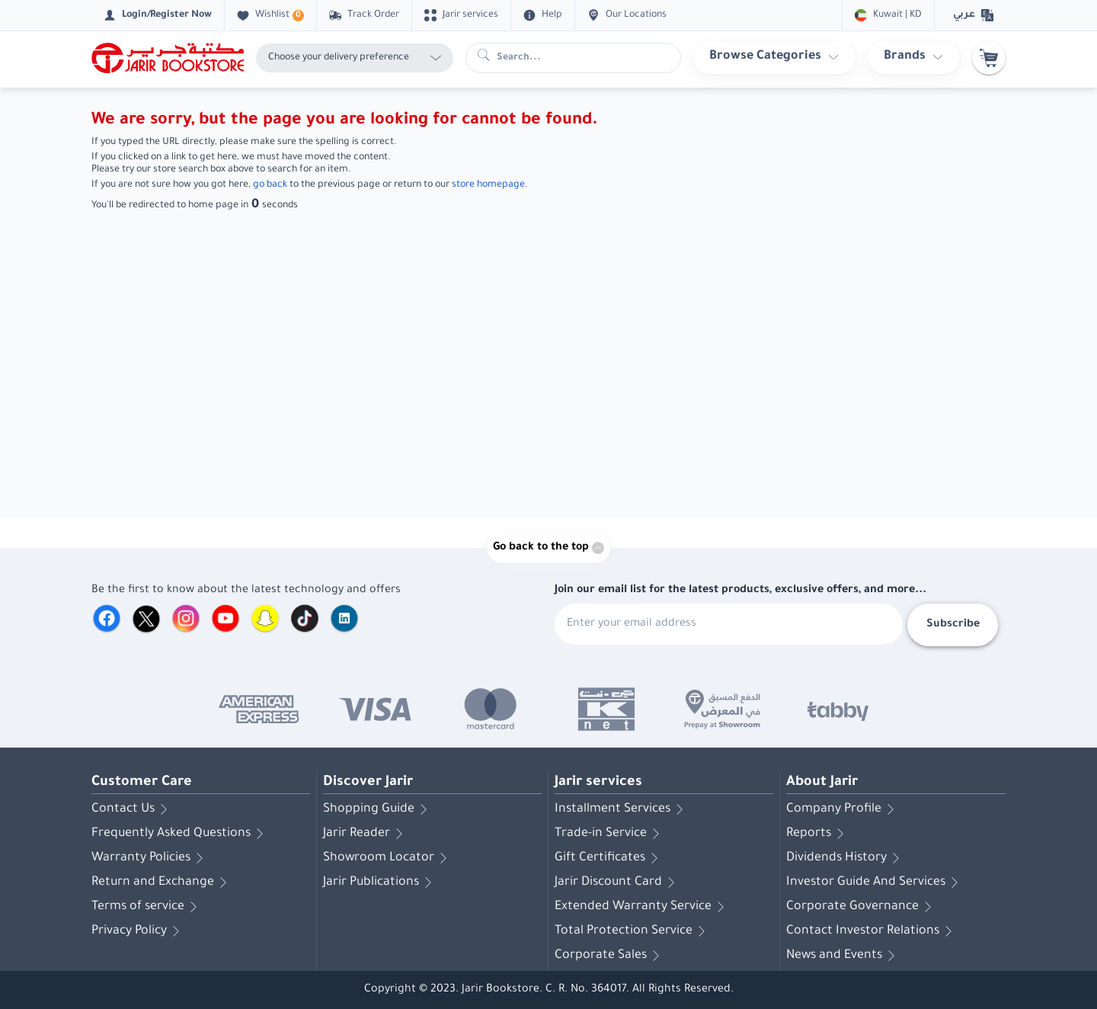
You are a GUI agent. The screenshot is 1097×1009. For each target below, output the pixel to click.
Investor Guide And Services (875, 882)
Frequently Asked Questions (180, 834)
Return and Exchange (161, 882)
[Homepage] (167, 58)
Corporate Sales (610, 956)
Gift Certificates (609, 858)
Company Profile (843, 809)
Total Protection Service (633, 931)
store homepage (488, 185)
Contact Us (132, 809)
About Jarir (822, 782)
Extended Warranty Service (642, 907)
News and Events (843, 956)
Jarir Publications (380, 882)
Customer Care (141, 782)
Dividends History (845, 858)
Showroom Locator (388, 858)
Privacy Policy (138, 931)
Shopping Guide (378, 809)
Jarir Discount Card (617, 882)
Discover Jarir (368, 782)
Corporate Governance (861, 907)
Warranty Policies (150, 858)
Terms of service (147, 907)
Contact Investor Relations (872, 931)
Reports (817, 834)
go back (270, 185)
